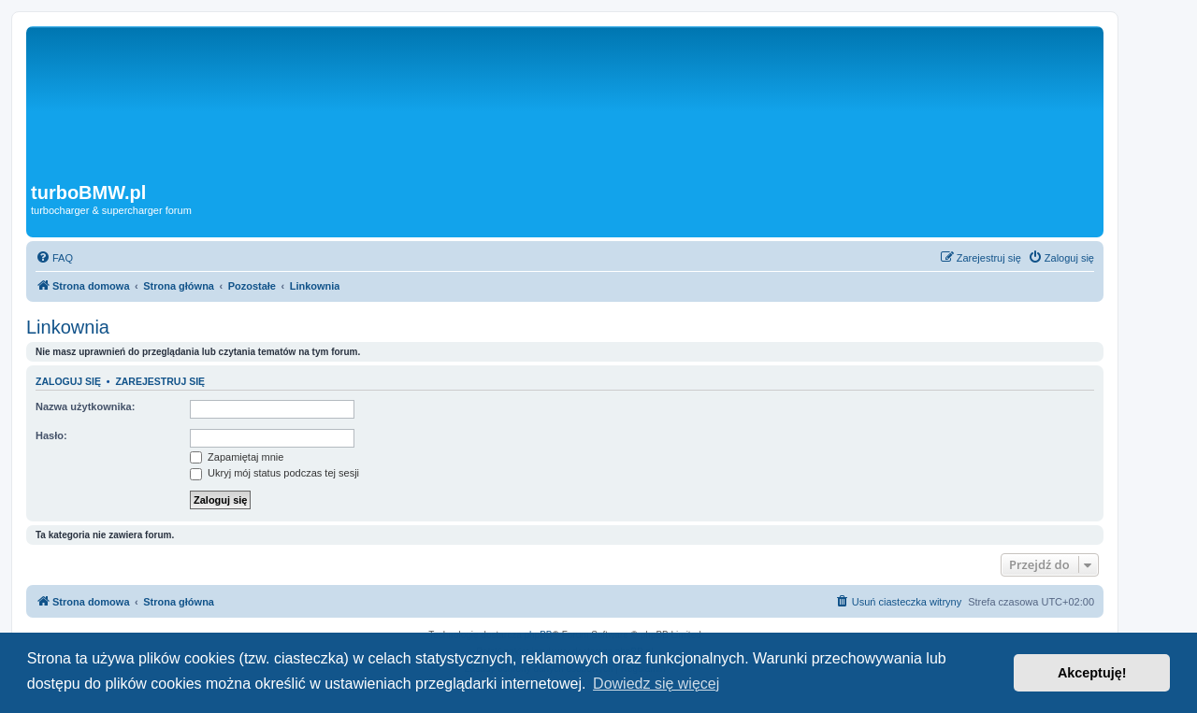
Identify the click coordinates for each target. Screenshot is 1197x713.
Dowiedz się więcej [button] (656, 684)
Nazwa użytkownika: (85, 406)
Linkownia (67, 327)
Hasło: (51, 435)
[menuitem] (54, 258)
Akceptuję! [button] (1092, 672)
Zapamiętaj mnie (236, 457)
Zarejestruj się (160, 381)
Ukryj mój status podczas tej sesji (274, 472)
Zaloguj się (68, 381)
